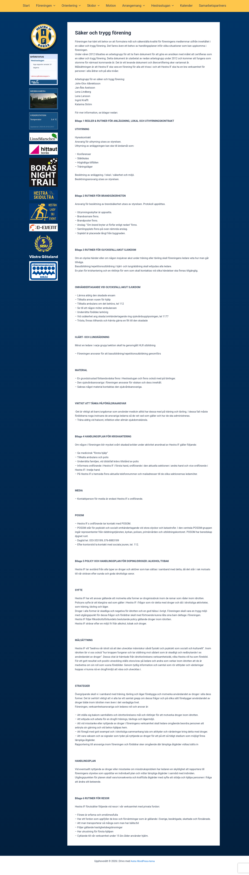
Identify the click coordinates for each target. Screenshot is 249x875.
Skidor (94, 6)
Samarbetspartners (210, 6)
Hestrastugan (161, 6)
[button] (55, 6)
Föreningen (47, 6)
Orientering (72, 6)
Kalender (184, 6)
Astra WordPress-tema (142, 861)
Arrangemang (132, 6)
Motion (111, 6)
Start (28, 6)
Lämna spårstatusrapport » (40, 76)
